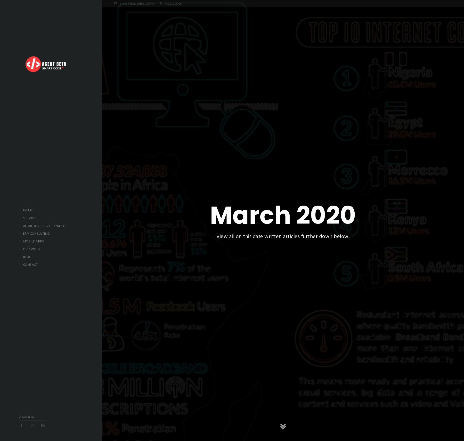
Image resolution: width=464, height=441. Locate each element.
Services (30, 218)
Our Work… (33, 249)
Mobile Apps (33, 241)
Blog (27, 257)
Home (28, 210)
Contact (30, 265)
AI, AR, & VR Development (44, 226)
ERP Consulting (36, 234)
